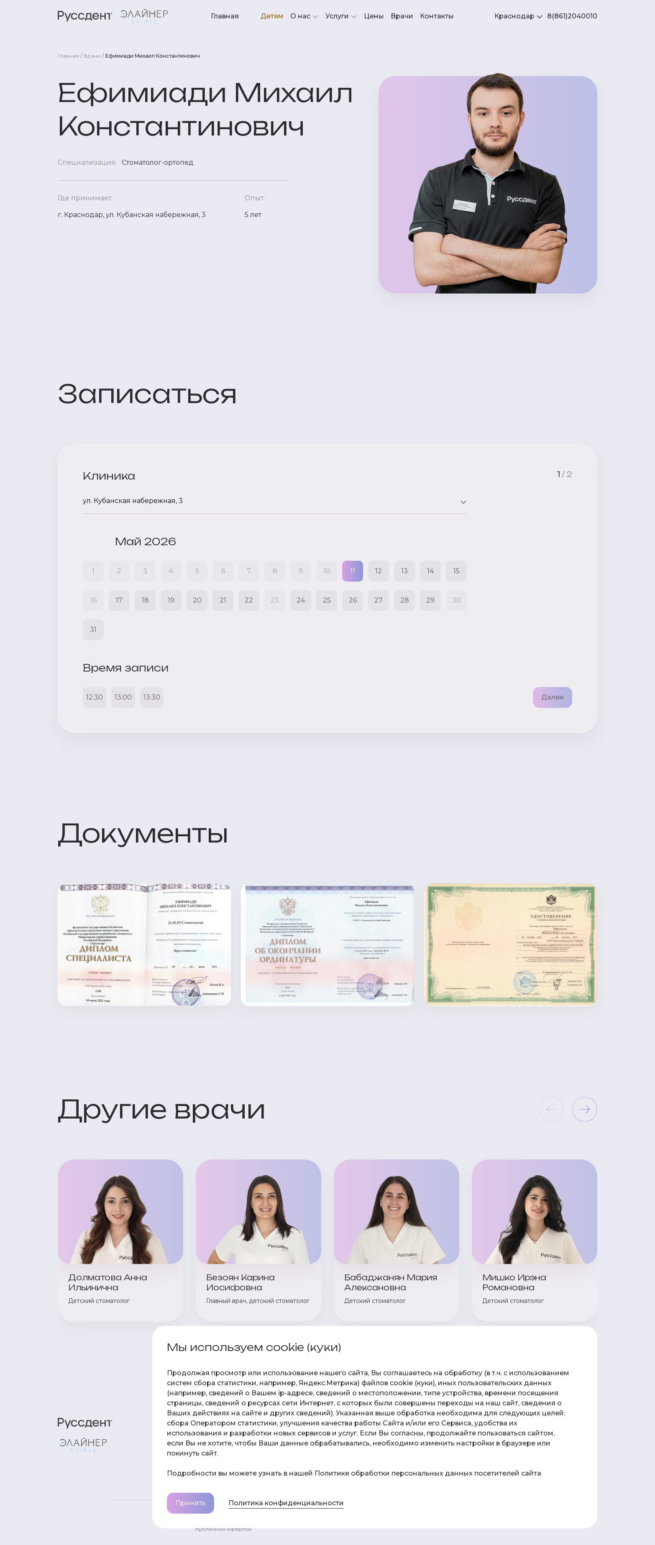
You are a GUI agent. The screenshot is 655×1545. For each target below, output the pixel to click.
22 (249, 600)
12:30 (94, 697)
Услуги (341, 16)
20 (197, 600)
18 (145, 600)
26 (353, 600)
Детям (272, 16)
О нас (304, 16)
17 (119, 600)
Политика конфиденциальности (286, 1503)
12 (378, 571)
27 (378, 600)
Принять (190, 1503)
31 (93, 629)
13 (404, 571)
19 (171, 600)
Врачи (402, 16)
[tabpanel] (572, 16)
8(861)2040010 (572, 16)
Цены (374, 16)
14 (430, 571)
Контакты (437, 16)
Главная (225, 16)
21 (223, 600)
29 (430, 600)
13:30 (151, 697)
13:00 (123, 697)
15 (456, 571)
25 (327, 600)
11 (352, 571)
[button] (584, 1109)
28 (404, 600)
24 (301, 600)
